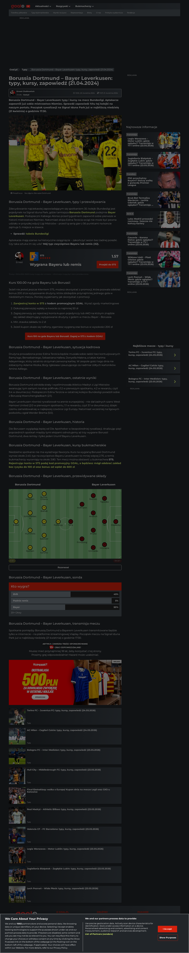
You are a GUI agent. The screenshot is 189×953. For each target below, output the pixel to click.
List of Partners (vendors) (99, 934)
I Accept (167, 929)
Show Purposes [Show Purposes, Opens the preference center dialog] (168, 937)
